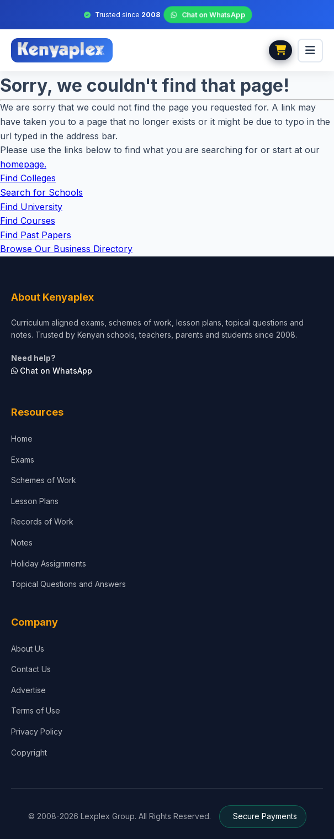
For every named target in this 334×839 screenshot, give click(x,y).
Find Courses (27, 220)
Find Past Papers (35, 234)
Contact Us (31, 669)
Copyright (29, 752)
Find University (31, 206)
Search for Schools (41, 192)
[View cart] (280, 50)
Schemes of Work (43, 480)
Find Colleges (28, 177)
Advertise (28, 690)
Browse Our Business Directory (66, 248)
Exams (22, 459)
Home (22, 438)
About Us (27, 648)
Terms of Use (35, 710)
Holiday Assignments (48, 563)
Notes (22, 542)
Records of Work (42, 521)
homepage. (23, 164)
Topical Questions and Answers (68, 584)
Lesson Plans (35, 501)
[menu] (310, 50)
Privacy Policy (36, 731)
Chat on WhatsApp (208, 15)
